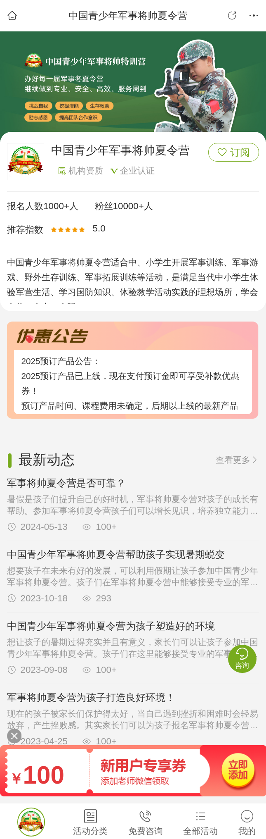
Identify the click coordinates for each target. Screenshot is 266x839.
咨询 (242, 658)
